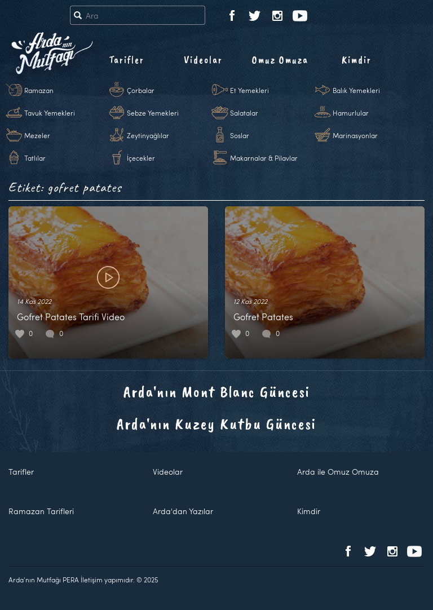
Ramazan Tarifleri (41, 511)
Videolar (203, 60)
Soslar (239, 135)
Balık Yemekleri (356, 90)
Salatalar (244, 112)
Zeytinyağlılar (148, 135)
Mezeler (37, 135)
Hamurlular (351, 112)
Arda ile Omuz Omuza (338, 471)
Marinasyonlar (355, 135)
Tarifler (126, 60)
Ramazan (39, 90)
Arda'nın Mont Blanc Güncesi (216, 391)
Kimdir (357, 60)
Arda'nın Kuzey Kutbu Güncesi (216, 424)
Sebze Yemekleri (153, 112)
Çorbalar (140, 90)
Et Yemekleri (249, 90)
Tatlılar (35, 157)
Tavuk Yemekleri (49, 112)
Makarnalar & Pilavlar (264, 157)
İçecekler (141, 157)
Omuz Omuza (280, 60)
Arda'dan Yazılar (183, 511)
